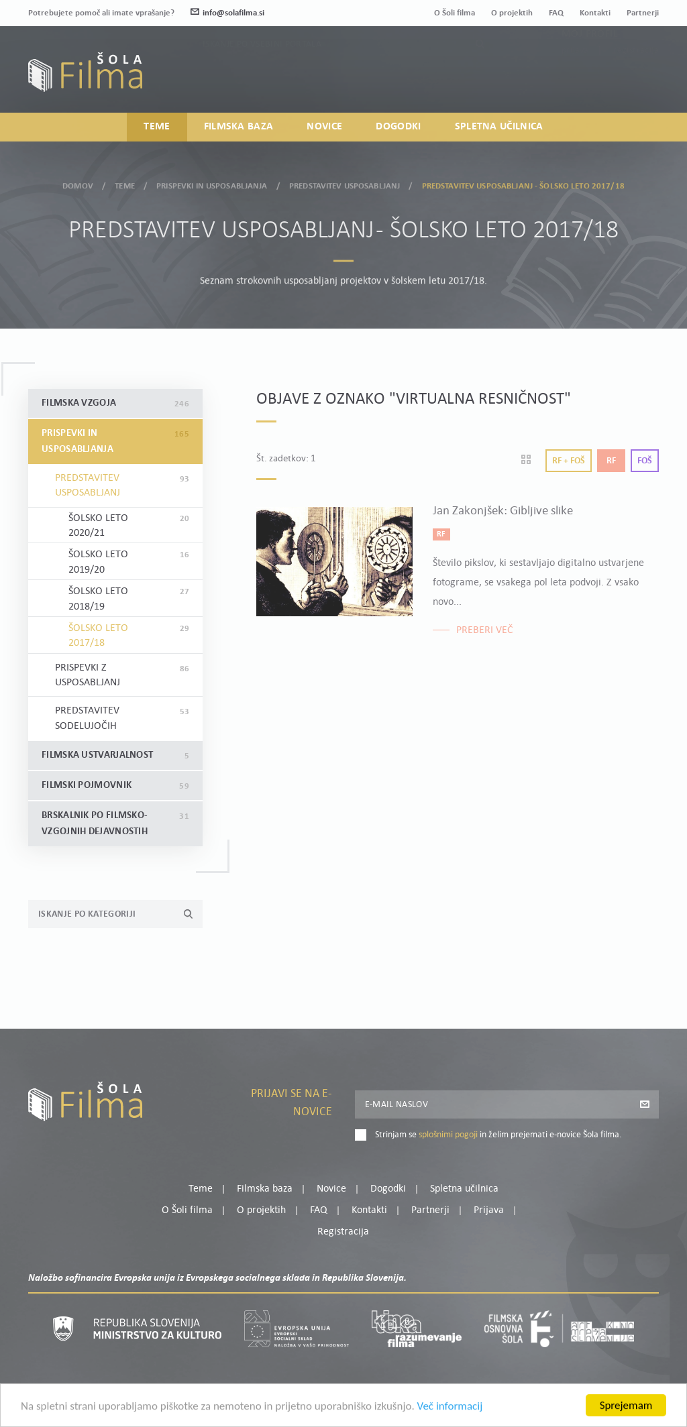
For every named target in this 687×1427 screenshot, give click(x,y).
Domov (77, 182)
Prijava (575, 76)
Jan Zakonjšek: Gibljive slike (503, 511)
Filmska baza (239, 126)
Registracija (636, 76)
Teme (157, 126)
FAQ (556, 13)
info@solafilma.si (227, 13)
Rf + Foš (568, 461)
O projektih (512, 13)
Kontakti (595, 13)
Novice (324, 126)
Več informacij (450, 1420)
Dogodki (398, 126)
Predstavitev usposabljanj (344, 182)
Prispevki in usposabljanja (211, 182)
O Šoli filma (454, 13)
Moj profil (590, 59)
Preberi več (484, 630)
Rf (611, 461)
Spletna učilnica (499, 126)
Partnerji (643, 13)
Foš (644, 461)
